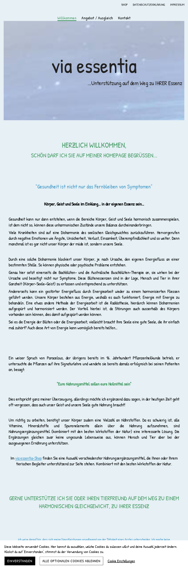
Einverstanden (19, 560)
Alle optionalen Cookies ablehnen (71, 560)
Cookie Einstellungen (121, 560)
